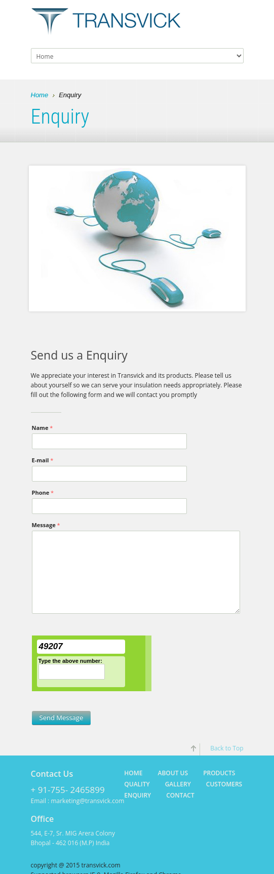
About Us (173, 773)
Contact (180, 795)
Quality (136, 784)
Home (40, 95)
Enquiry (137, 795)
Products (219, 773)
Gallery (178, 784)
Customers (224, 784)
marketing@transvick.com (87, 801)
